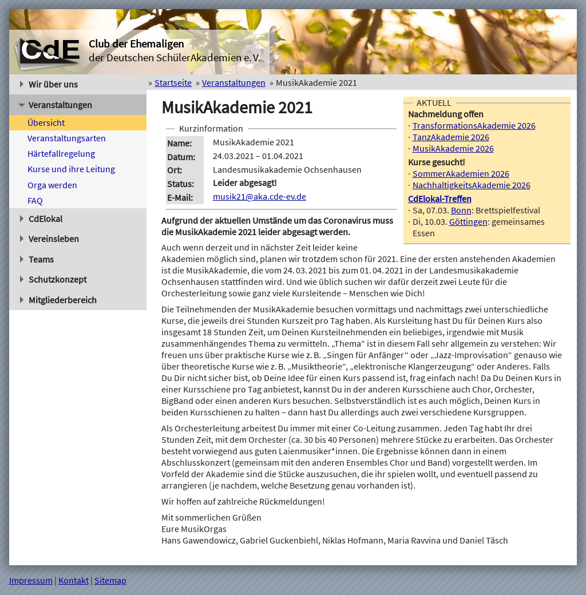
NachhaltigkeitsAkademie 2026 (471, 185)
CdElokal (41, 218)
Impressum (31, 580)
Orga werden (52, 185)
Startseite (173, 82)
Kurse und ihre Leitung (71, 168)
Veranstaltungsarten (66, 138)
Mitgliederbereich (58, 300)
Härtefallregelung (61, 153)
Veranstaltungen (55, 104)
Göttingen (468, 221)
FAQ (35, 200)
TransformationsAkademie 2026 (474, 125)
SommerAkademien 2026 (461, 173)
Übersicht (46, 122)
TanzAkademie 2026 (451, 136)
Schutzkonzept (53, 279)
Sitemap (110, 580)
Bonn (461, 210)
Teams (37, 259)
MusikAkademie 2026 (453, 148)
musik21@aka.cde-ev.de (259, 196)
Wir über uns (49, 84)
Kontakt (73, 580)
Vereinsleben (50, 238)
